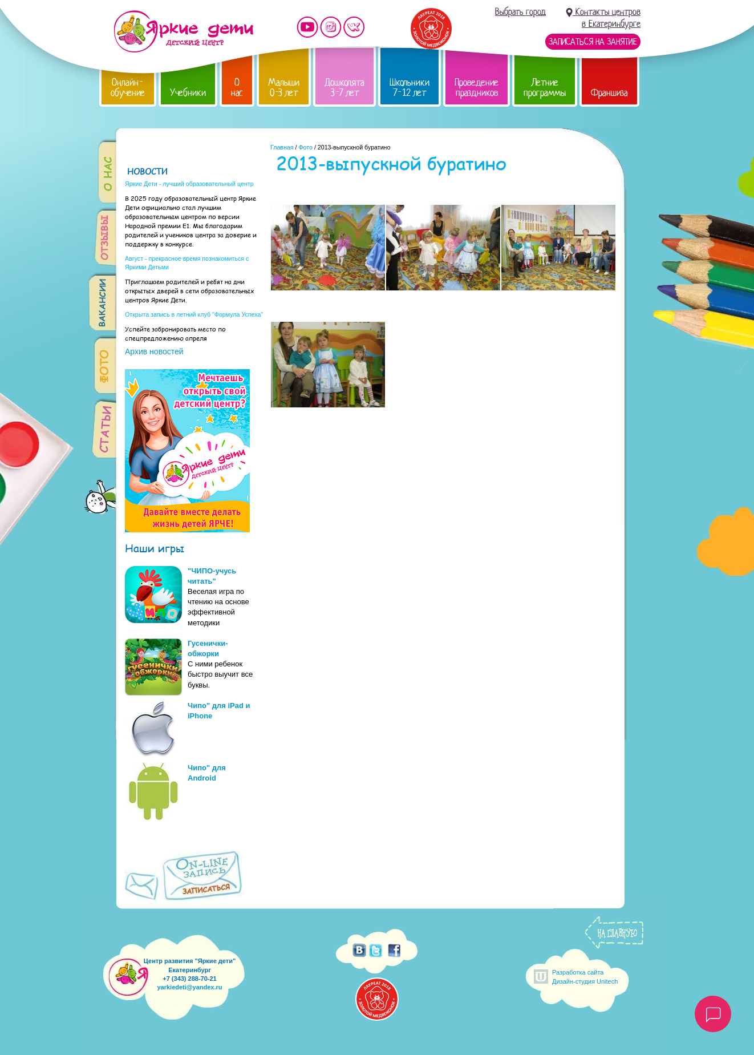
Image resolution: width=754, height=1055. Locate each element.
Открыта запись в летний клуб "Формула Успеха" (194, 314)
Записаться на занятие (593, 41)
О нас (237, 87)
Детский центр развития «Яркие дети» (183, 31)
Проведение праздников (476, 87)
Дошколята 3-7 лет (344, 87)
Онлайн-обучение (128, 87)
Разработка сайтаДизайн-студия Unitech (585, 976)
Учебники (188, 92)
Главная (282, 147)
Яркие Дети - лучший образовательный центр (189, 183)
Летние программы (545, 87)
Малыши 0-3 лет (283, 87)
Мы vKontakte (354, 27)
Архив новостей (154, 351)
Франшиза (609, 92)
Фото (305, 147)
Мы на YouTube (307, 27)
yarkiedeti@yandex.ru (189, 987)
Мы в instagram (331, 27)
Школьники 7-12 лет (409, 87)
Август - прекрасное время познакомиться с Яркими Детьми (187, 262)
